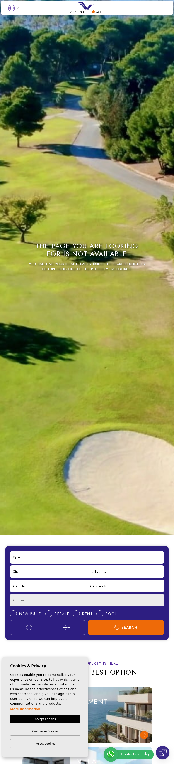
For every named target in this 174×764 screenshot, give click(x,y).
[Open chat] (162, 752)
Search (126, 627)
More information (25, 709)
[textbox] (87, 557)
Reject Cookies (45, 744)
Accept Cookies (45, 719)
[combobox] (87, 557)
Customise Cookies (45, 731)
